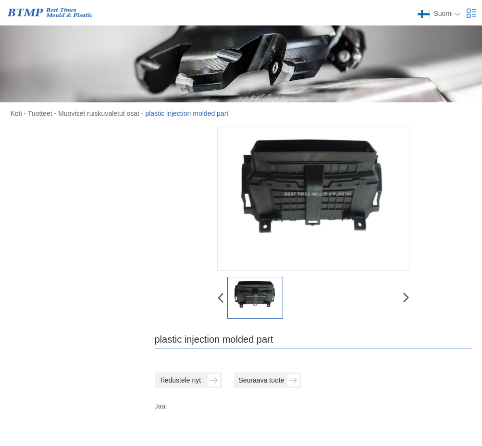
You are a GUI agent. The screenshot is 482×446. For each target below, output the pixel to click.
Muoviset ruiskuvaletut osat (98, 113)
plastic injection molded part (186, 113)
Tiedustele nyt (190, 380)
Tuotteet (40, 113)
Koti (16, 113)
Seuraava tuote (269, 380)
